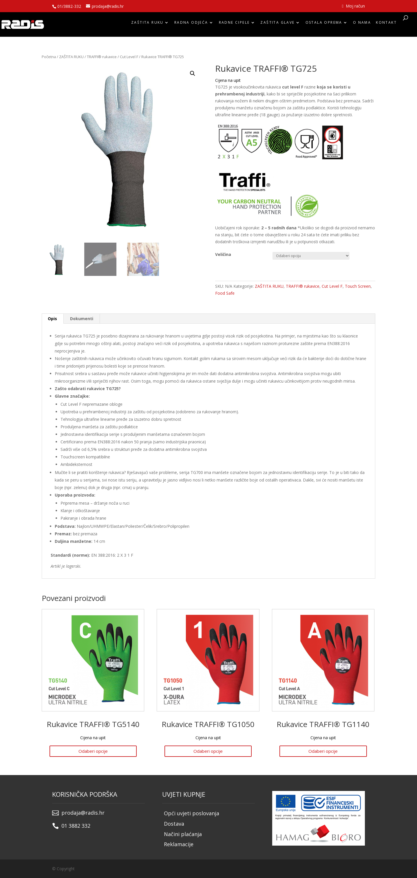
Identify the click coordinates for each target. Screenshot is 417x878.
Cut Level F (129, 56)
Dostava (174, 823)
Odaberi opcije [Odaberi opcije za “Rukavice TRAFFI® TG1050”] (208, 751)
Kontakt (386, 24)
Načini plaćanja (183, 834)
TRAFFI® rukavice (102, 56)
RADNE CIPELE (234, 24)
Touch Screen (358, 286)
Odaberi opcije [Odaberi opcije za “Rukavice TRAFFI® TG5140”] (93, 751)
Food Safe (225, 293)
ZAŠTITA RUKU (147, 24)
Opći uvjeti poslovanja (191, 813)
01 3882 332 (75, 825)
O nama (362, 24)
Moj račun (353, 6)
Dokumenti (81, 318)
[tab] (52, 319)
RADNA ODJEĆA (191, 24)
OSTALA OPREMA (324, 24)
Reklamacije (178, 844)
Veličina (223, 254)
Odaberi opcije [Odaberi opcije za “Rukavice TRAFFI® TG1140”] (323, 751)
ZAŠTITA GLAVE (277, 24)
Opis (52, 318)
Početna (49, 56)
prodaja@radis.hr (83, 812)
